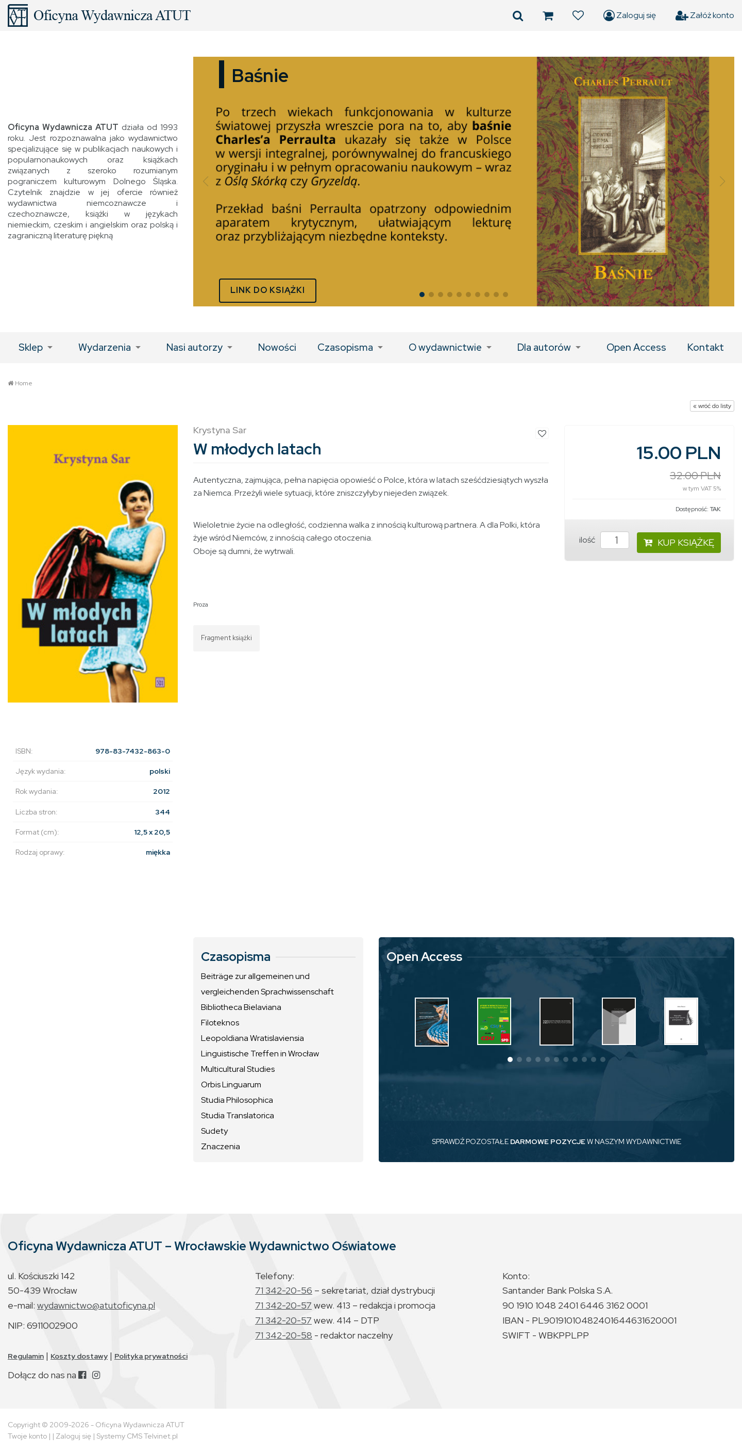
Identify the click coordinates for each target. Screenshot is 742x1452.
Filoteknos (220, 1022)
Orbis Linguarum (231, 1084)
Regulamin (26, 1356)
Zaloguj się (629, 15)
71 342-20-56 (283, 1290)
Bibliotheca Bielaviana (241, 1007)
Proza (200, 604)
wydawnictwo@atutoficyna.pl (96, 1305)
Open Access (636, 347)
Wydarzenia (104, 347)
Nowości (277, 347)
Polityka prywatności (151, 1356)
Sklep (31, 347)
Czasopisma (345, 347)
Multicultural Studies (238, 1069)
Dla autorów (544, 347)
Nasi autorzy (194, 347)
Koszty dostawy (79, 1356)
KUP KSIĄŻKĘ (679, 542)
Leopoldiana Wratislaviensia (252, 1038)
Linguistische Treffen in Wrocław (260, 1053)
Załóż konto (705, 15)
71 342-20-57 (283, 1305)
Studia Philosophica (237, 1100)
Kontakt (705, 347)
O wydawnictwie (445, 347)
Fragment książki (226, 637)
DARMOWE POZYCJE (547, 1141)
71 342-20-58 (283, 1335)
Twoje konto (27, 1436)
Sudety (214, 1130)
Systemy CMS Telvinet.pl (137, 1436)
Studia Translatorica (237, 1115)
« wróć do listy (712, 406)
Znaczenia (220, 1146)
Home (23, 383)
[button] (205, 181)
